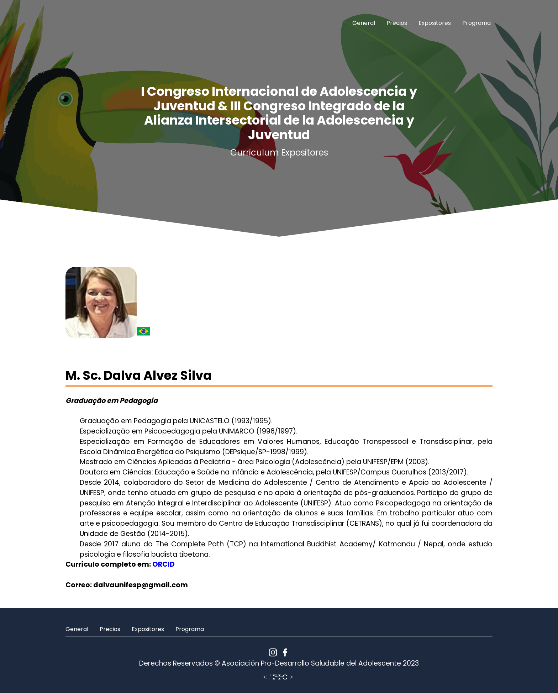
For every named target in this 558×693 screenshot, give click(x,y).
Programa (476, 23)
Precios (396, 23)
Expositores (434, 23)
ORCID (163, 564)
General (363, 23)
